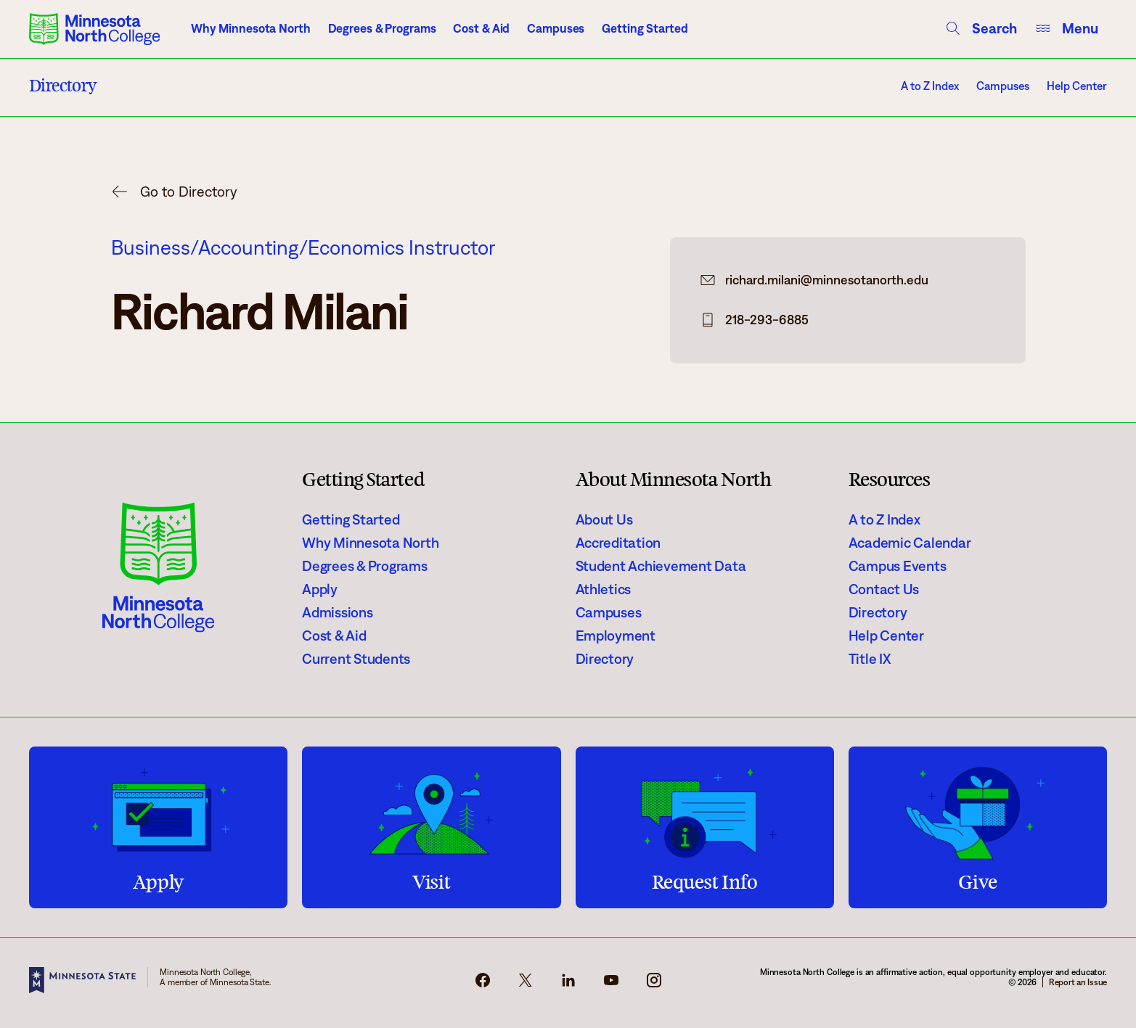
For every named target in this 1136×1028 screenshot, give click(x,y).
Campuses (555, 28)
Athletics (604, 589)
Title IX (870, 659)
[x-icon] (525, 984)
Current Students (356, 659)
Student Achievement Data (661, 566)
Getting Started (644, 28)
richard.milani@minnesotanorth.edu (826, 280)
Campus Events (898, 566)
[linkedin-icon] (568, 984)
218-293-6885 (767, 320)
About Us (604, 519)
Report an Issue (1078, 982)
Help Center (1077, 86)
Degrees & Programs (382, 28)
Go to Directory (188, 192)
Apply (320, 589)
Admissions (337, 612)
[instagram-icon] (654, 984)
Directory (605, 659)
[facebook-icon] (482, 984)
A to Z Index (930, 86)
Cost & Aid (481, 28)
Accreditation (618, 543)
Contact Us (884, 589)
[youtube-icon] (611, 984)
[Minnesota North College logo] (94, 29)
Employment (615, 635)
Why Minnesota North (251, 28)
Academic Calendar (910, 543)
